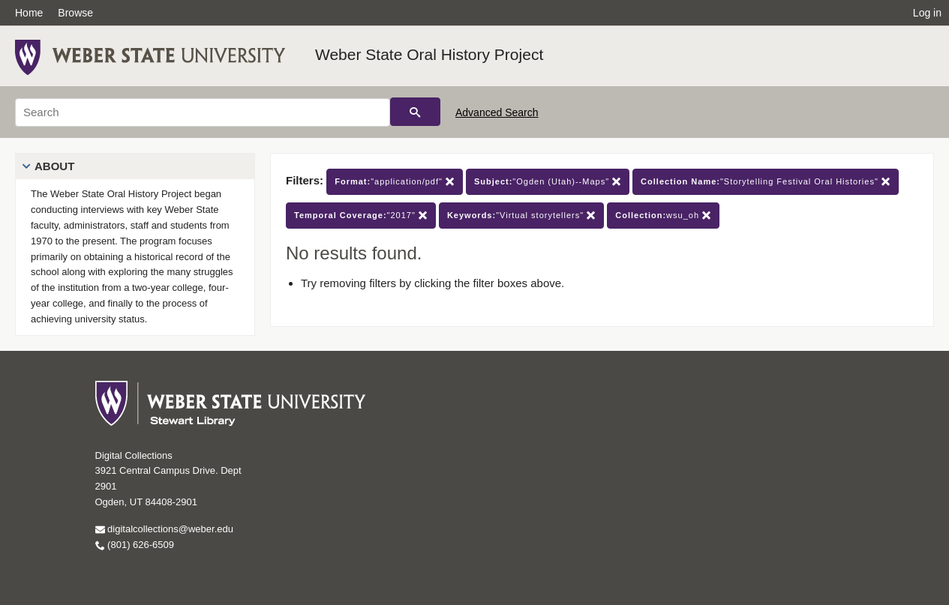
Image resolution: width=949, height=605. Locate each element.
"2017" (361, 215)
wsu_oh (663, 215)
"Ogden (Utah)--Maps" (547, 182)
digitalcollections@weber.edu (164, 529)
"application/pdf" (395, 182)
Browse (75, 13)
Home (29, 13)
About (54, 166)
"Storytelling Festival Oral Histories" (765, 182)
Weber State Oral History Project (429, 54)
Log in (927, 13)
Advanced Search (497, 112)
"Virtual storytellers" (521, 215)
